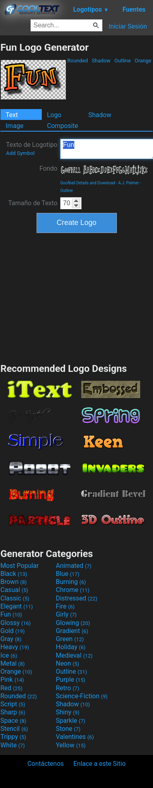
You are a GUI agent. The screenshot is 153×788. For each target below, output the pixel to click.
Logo (54, 115)
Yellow (71, 745)
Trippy (13, 737)
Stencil (14, 728)
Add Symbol (20, 153)
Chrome (73, 590)
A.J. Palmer (128, 183)
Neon (67, 663)
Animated (74, 565)
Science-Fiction (82, 696)
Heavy (14, 647)
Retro (67, 688)
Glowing (73, 623)
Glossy (15, 623)
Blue (68, 574)
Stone (68, 728)
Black (13, 574)
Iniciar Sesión (127, 26)
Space (13, 720)
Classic (14, 598)
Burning (71, 582)
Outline (122, 61)
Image (15, 126)
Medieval (74, 655)
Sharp (12, 712)
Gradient (72, 631)
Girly (66, 614)
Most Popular (19, 565)
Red (11, 688)
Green (70, 639)
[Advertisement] (76, 297)
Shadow (101, 61)
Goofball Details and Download (87, 183)
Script (12, 704)
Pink (12, 679)
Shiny (68, 712)
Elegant (16, 606)
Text (12, 115)
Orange (143, 61)
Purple (70, 679)
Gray (10, 639)
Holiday (71, 647)
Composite (62, 126)
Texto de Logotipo (31, 148)
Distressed (76, 598)
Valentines (75, 737)
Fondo (48, 168)
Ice (8, 655)
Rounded (77, 61)
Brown (13, 582)
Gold (12, 631)
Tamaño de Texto (32, 203)
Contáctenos (45, 763)
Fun (11, 614)
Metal (12, 663)
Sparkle (70, 720)
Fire (65, 606)
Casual (14, 590)
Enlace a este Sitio (99, 763)
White (12, 745)
